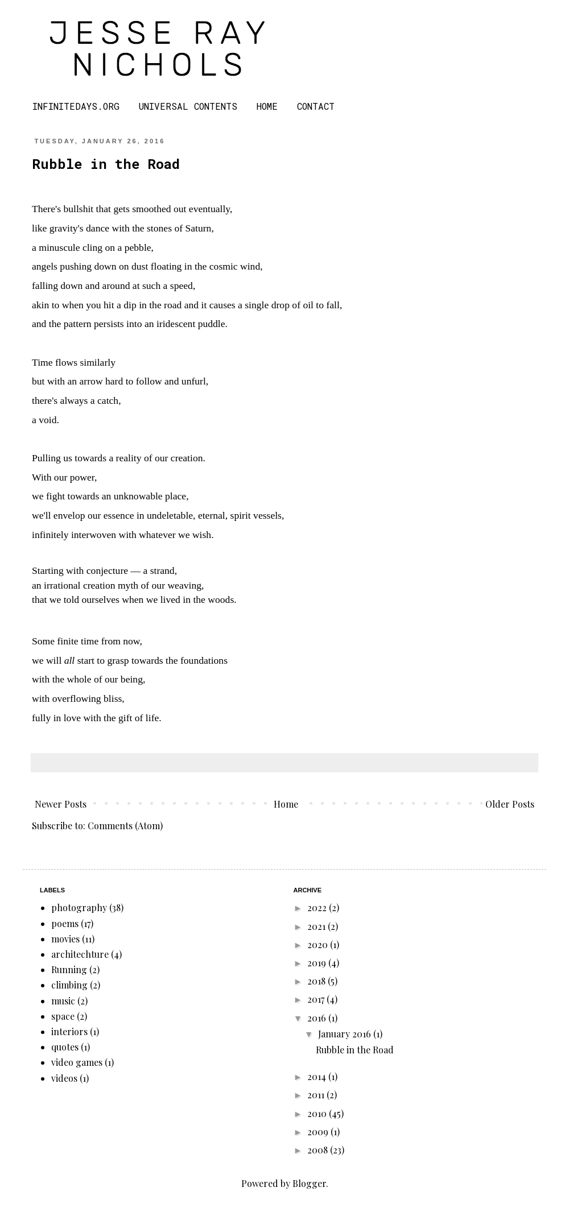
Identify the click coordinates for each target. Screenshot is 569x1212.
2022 (318, 907)
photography (79, 907)
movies (65, 939)
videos (64, 1078)
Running (69, 969)
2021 (317, 926)
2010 (318, 1113)
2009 (319, 1131)
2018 (317, 981)
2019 (317, 963)
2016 (317, 1018)
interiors (69, 1031)
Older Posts (509, 804)
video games (76, 1062)
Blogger (309, 1183)
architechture (80, 954)
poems (65, 923)
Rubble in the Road (106, 164)
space (63, 1016)
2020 (318, 944)
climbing (69, 985)
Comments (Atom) (125, 826)
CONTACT (316, 106)
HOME (267, 106)
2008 (318, 1150)
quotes (65, 1047)
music (63, 1001)
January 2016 (345, 1034)
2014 (317, 1076)
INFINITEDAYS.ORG (75, 106)
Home (286, 804)
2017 (317, 999)
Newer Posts (60, 804)
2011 (317, 1095)
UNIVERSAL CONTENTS (188, 106)
